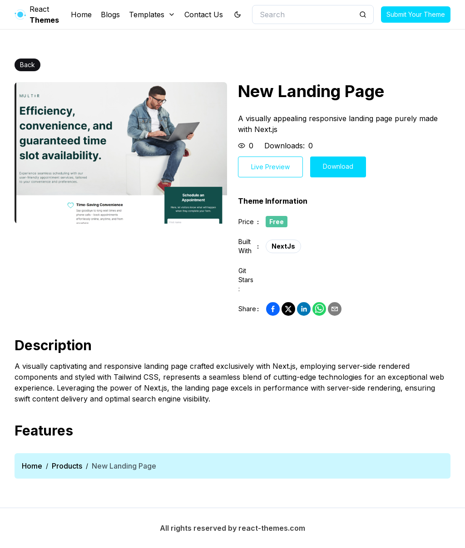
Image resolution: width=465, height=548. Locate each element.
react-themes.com (271, 528)
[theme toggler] (237, 14)
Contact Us (203, 14)
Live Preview (270, 167)
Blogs (110, 14)
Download (338, 166)
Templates (152, 14)
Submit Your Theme (415, 14)
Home (81, 14)
